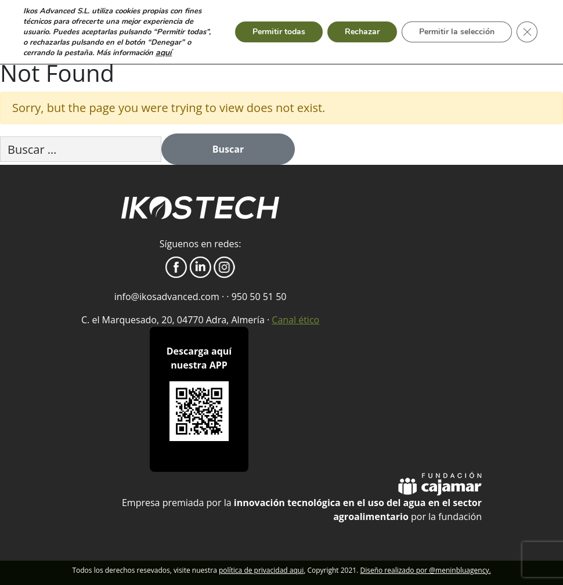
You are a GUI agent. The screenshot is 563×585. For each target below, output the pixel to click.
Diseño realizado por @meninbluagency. (425, 570)
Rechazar (362, 31)
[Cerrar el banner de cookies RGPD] (527, 31)
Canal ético (295, 319)
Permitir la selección (457, 31)
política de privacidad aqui (261, 570)
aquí (164, 52)
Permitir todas (278, 31)
